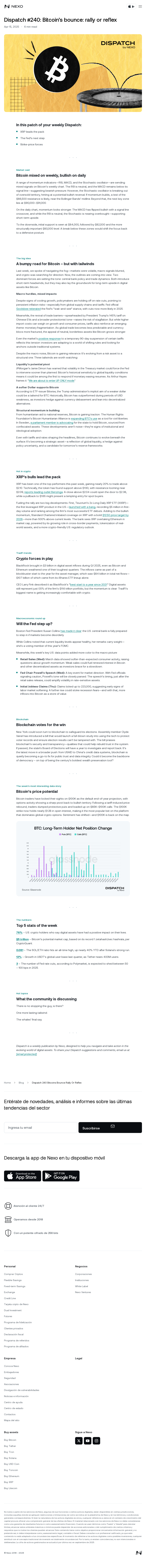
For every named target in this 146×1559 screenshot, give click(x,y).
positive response (50, 338)
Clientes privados (13, 1328)
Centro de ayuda (13, 1402)
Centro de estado (13, 1408)
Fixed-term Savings (14, 1286)
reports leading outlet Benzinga (43, 492)
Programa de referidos (16, 1340)
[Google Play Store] (61, 1176)
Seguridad (10, 1378)
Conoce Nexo (11, 1366)
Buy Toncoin (11, 1470)
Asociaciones (11, 1384)
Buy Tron (9, 1452)
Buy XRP (8, 1482)
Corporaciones (83, 1274)
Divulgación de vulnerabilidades (21, 1390)
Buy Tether (10, 1446)
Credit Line (10, 1298)
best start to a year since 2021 (88, 584)
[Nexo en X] (79, 1440)
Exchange (9, 1292)
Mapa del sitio (11, 1420)
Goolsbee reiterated (28, 308)
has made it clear (71, 631)
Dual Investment (12, 1310)
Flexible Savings (12, 1280)
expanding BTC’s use (84, 418)
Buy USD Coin (11, 1464)
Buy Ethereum (11, 1476)
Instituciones (82, 1280)
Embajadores (11, 1372)
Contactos (9, 1414)
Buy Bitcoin (10, 1440)
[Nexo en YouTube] (87, 1440)
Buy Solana (10, 1458)
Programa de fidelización (18, 1322)
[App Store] (22, 1176)
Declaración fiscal (14, 1334)
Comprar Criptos (13, 1274)
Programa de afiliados (16, 1346)
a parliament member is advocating (51, 422)
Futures (8, 1316)
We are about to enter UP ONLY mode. (51, 380)
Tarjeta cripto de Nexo (16, 1304)
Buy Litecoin (10, 1488)
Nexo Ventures (83, 1292)
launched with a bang (82, 507)
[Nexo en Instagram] (96, 1440)
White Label (81, 1286)
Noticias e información (16, 1396)
